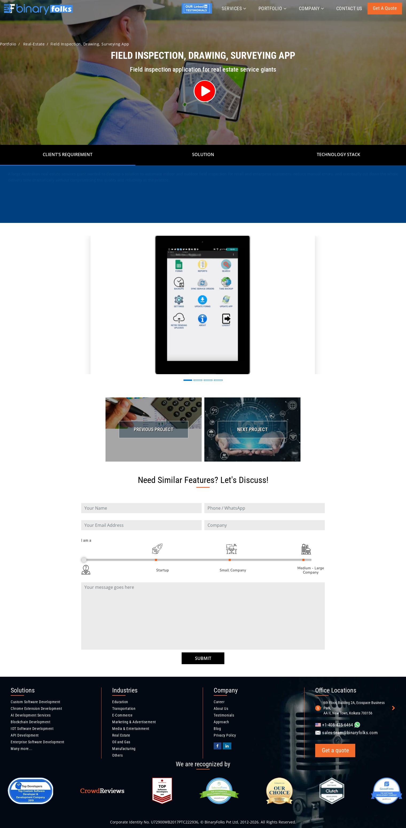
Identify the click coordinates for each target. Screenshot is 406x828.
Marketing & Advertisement (134, 722)
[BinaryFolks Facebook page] (217, 746)
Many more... (21, 748)
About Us (221, 708)
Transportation (123, 708)
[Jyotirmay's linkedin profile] (197, 12)
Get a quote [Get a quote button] (385, 8)
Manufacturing (124, 748)
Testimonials (224, 715)
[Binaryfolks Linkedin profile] (227, 746)
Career (219, 702)
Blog (217, 728)
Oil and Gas (121, 742)
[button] (188, 380)
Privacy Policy (225, 735)
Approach (221, 722)
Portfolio (273, 8)
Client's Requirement (67, 154)
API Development (25, 735)
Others (117, 755)
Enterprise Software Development (37, 742)
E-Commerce (122, 715)
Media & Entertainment (130, 728)
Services (234, 8)
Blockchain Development (30, 722)
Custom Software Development (35, 702)
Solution (203, 154)
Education (120, 702)
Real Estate (121, 735)
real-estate (34, 44)
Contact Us (349, 8)
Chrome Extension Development (36, 708)
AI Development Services (31, 715)
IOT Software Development (32, 728)
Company (311, 8)
